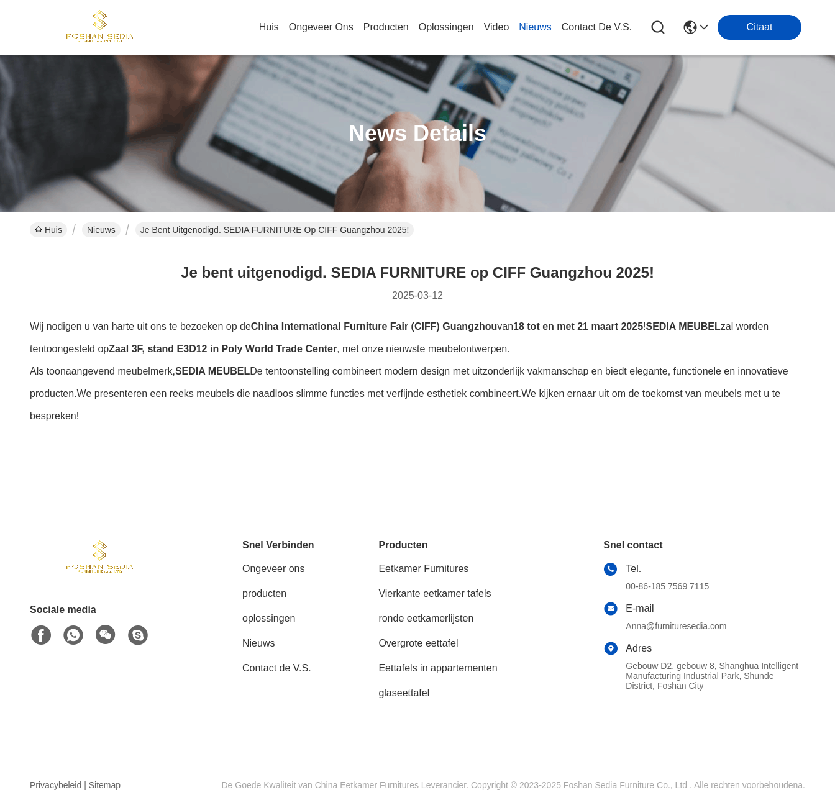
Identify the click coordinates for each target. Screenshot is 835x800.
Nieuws (101, 230)
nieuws (535, 27)
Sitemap (105, 785)
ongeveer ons (321, 27)
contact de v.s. (597, 27)
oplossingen (446, 27)
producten (386, 27)
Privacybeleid (55, 785)
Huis (269, 27)
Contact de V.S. (276, 668)
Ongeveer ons (273, 568)
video (496, 27)
